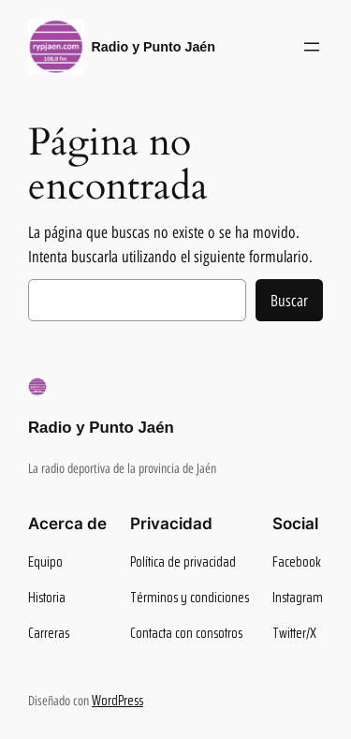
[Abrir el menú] (311, 47)
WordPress (117, 700)
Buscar (289, 300)
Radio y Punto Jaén (154, 46)
